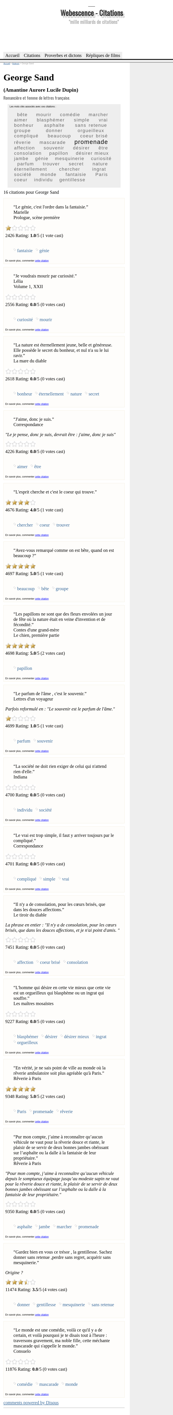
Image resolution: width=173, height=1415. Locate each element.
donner (54, 130)
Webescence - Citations (91, 12)
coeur (21, 179)
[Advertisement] (91, 37)
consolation (28, 153)
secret (76, 163)
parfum (25, 163)
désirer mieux (92, 153)
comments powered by (31, 1402)
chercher (69, 169)
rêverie (22, 142)
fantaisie (76, 174)
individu (43, 179)
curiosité (101, 158)
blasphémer (51, 119)
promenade (91, 142)
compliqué (26, 135)
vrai (103, 119)
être (103, 147)
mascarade (53, 142)
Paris (101, 174)
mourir (43, 114)
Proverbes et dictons (63, 55)
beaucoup (59, 135)
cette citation (42, 260)
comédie (70, 114)
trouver (51, 163)
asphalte (54, 125)
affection (24, 147)
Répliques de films (103, 55)
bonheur (24, 125)
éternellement (30, 169)
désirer (81, 147)
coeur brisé (94, 135)
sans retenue (91, 125)
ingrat (99, 169)
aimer (21, 119)
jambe (21, 158)
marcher (98, 114)
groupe (22, 130)
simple (82, 119)
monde (49, 174)
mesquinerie (69, 158)
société (22, 174)
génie (41, 158)
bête (22, 114)
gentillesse (72, 179)
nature (100, 163)
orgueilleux (91, 130)
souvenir (54, 147)
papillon (58, 153)
